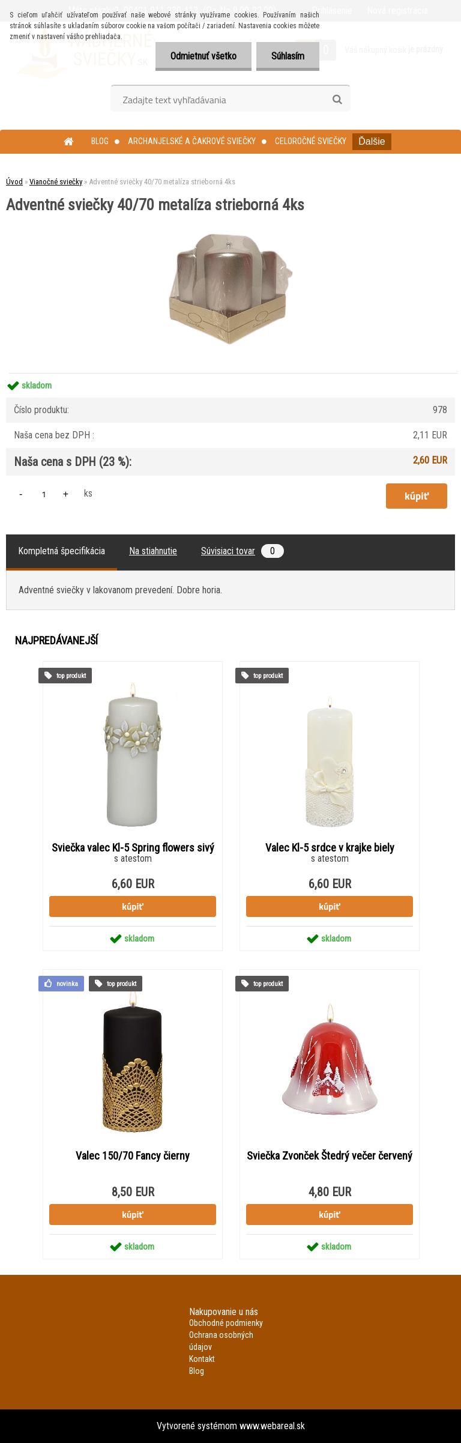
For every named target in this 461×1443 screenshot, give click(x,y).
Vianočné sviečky (55, 181)
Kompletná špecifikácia (61, 551)
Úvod (14, 181)
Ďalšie (371, 141)
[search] (337, 99)
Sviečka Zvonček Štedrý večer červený (329, 1156)
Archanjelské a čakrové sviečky (192, 141)
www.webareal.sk (272, 1426)
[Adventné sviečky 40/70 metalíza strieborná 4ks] (230, 217)
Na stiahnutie (153, 551)
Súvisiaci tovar (242, 551)
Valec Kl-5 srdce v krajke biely (329, 848)
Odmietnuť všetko (203, 56)
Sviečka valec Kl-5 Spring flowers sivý (133, 848)
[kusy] (44, 493)
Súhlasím (287, 56)
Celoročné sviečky (310, 141)
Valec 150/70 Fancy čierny (133, 1156)
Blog (100, 141)
